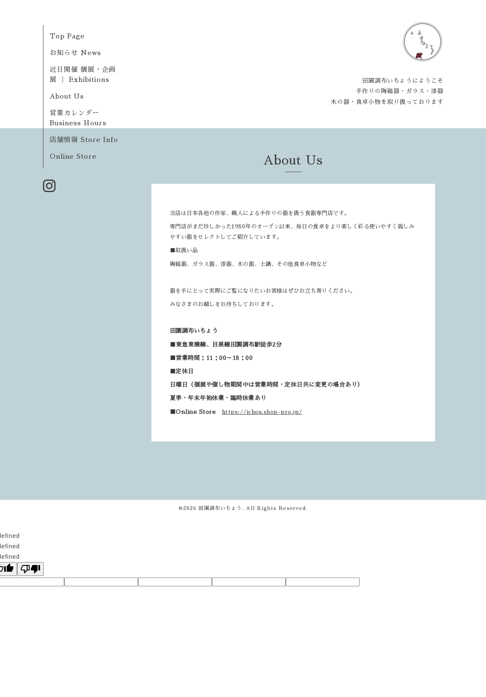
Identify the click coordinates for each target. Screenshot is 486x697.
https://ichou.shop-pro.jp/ (262, 412)
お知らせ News (75, 53)
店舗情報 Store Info (84, 140)
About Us (67, 96)
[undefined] (30, 569)
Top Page (67, 36)
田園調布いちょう (220, 508)
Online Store (73, 156)
